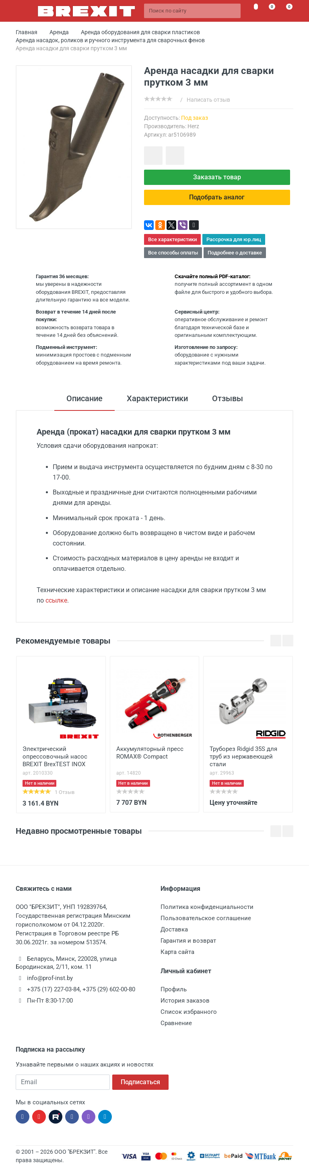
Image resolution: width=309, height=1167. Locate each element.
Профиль (174, 989)
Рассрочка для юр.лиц (233, 239)
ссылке (56, 600)
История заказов (185, 1000)
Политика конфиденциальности (207, 907)
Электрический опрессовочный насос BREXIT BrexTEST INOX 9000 (55, 757)
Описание (84, 398)
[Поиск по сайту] (192, 11)
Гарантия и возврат (188, 940)
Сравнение (176, 1023)
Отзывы (227, 398)
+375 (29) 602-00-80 (108, 989)
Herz (193, 126)
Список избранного (189, 1011)
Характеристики (157, 398)
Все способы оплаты (173, 253)
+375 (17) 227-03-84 (53, 989)
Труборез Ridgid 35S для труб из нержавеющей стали (243, 756)
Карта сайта (177, 952)
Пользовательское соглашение (206, 918)
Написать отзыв (208, 99)
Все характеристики (172, 239)
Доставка (174, 929)
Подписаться (140, 1082)
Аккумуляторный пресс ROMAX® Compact (149, 752)
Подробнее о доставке (235, 253)
